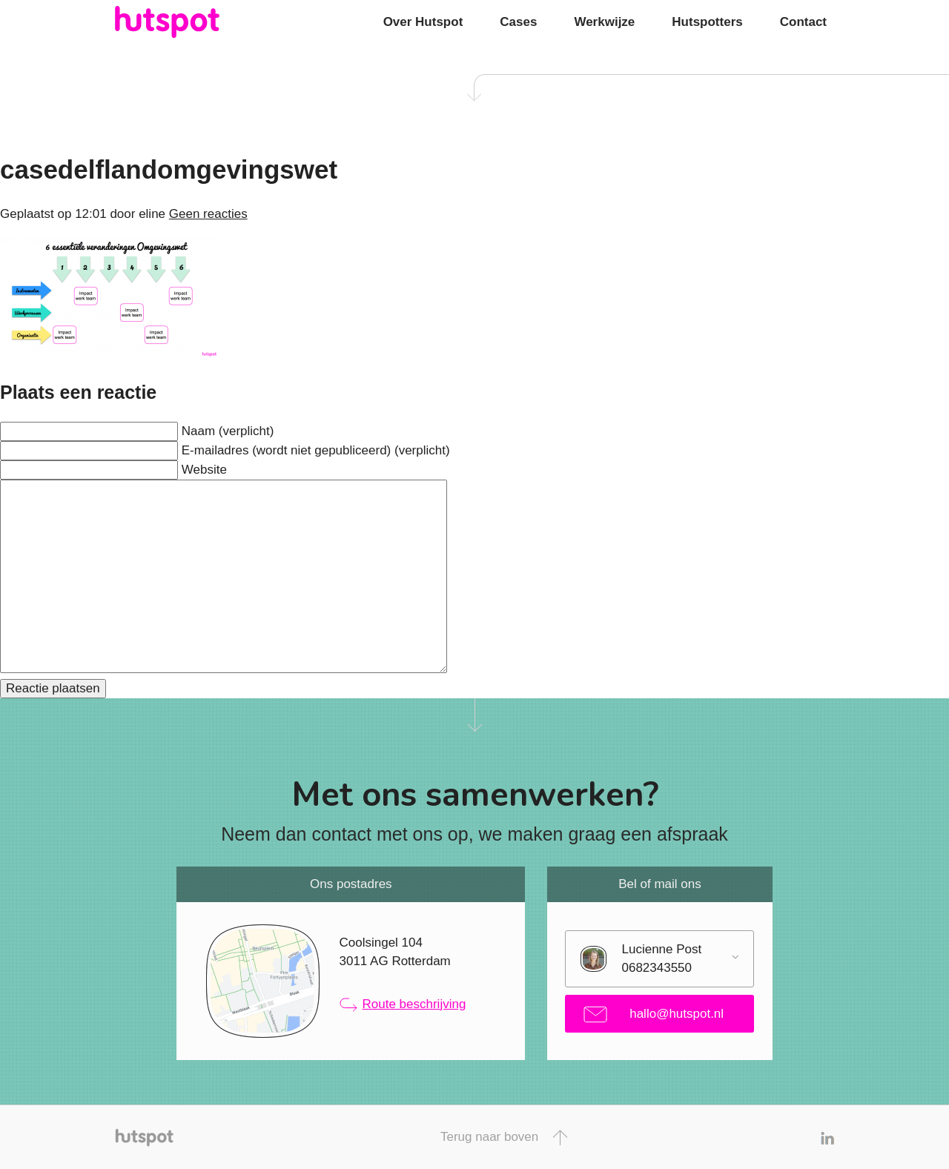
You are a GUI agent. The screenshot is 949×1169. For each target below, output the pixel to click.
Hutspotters (707, 22)
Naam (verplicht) (228, 431)
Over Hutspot (423, 22)
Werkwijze (604, 22)
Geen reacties (208, 214)
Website (204, 470)
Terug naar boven (503, 1137)
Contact (803, 22)
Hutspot (196, 22)
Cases (518, 22)
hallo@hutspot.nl (653, 1014)
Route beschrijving (403, 1004)
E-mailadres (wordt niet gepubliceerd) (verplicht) (316, 450)
